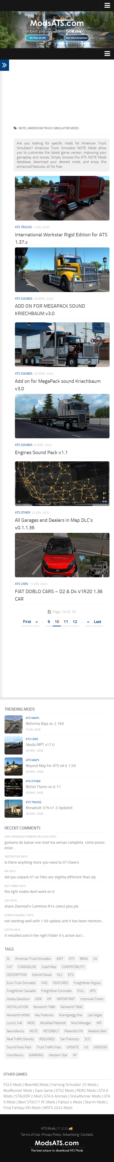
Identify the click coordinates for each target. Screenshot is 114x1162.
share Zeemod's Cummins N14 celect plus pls (41, 906)
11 (66, 621)
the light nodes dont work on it (30, 891)
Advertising (71, 1135)
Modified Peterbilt (53, 1023)
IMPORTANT (66, 999)
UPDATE (72, 1047)
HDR (38, 999)
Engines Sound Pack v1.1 (41, 452)
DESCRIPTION (17, 975)
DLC (60, 975)
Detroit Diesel (42, 975)
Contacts (87, 1135)
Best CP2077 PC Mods (36, 1102)
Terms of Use (30, 1135)
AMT (60, 959)
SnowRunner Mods (85, 1096)
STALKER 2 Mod (28, 1096)
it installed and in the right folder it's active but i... (45, 935)
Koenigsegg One (70, 1015)
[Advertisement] (61, 91)
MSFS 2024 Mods (58, 1107)
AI (8, 959)
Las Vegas (95, 1015)
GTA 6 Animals (55, 1096)
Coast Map (48, 967)
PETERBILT (51, 1031)
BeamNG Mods (37, 1084)
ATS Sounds (24, 299)
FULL (80, 991)
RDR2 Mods (86, 1090)
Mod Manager (81, 1023)
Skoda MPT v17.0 (40, 744)
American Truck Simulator (33, 959)
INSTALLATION (17, 1007)
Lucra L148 (14, 1023)
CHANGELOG (27, 967)
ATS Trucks (23, 227)
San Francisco (69, 1039)
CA (95, 959)
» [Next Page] (88, 621)
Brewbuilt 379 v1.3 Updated (49, 807)
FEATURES (60, 983)
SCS (87, 1039)
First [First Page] (27, 621)
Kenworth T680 (44, 1007)
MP (99, 1023)
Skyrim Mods (95, 1102)
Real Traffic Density (20, 1039)
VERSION (100, 1047)
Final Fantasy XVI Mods (22, 1107)
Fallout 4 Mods (70, 1102)
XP (75, 1055)
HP (49, 999)
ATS (71, 959)
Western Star (58, 1055)
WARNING (36, 1055)
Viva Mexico (15, 1055)
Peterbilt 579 (73, 1031)
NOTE (34, 1031)
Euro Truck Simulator (21, 983)
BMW (84, 959)
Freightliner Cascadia (21, 991)
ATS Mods (48, 1128)
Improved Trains (91, 999)
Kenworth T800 (71, 1007)
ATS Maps (32, 718)
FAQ (44, 983)
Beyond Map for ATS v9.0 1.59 (51, 765)
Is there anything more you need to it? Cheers (42, 862)
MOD (31, 1023)
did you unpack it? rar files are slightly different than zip (50, 877)
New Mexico (15, 1031)
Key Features (44, 1015)
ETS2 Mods (65, 1090)
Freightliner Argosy (87, 983)
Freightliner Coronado (56, 991)
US (86, 1047)
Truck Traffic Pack (49, 1047)
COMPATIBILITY (73, 967)
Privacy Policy (51, 1135)
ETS (71, 975)
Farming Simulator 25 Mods (74, 1084)
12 (75, 621)
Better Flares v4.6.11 (43, 786)
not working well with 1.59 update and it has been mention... (54, 921)
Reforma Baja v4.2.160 (45, 723)
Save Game (44, 1090)
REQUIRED (47, 1039)
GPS (93, 991)
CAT (9, 967)
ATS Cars (21, 584)
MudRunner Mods (17, 1090)
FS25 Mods (12, 1084)
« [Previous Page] (37, 621)
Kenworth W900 (18, 1015)
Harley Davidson (18, 999)
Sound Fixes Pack (19, 1047)
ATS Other (22, 513)
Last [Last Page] (97, 621)
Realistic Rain (97, 1031)
